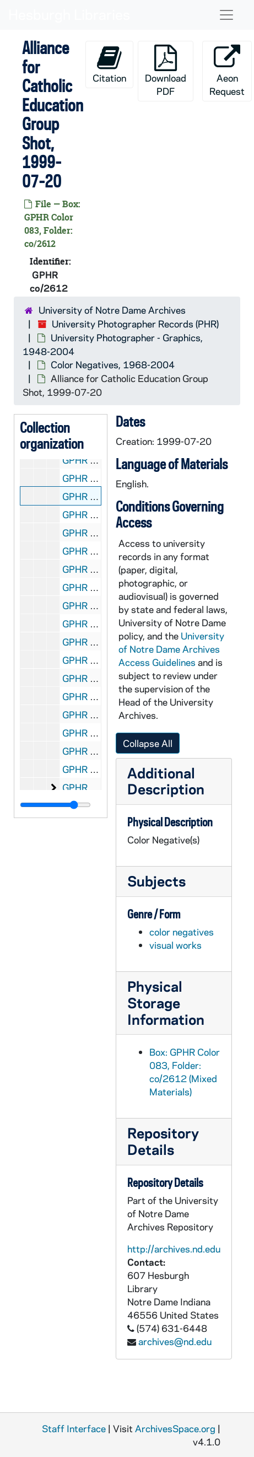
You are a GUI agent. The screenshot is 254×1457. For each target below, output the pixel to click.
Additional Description (165, 781)
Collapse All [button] (147, 743)
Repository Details (163, 1140)
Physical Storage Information (165, 1002)
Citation (109, 64)
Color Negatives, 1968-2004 (113, 364)
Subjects (156, 881)
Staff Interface (74, 1428)
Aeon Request (227, 71)
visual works (175, 945)
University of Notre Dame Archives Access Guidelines (171, 649)
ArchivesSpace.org (175, 1428)
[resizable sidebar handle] (55, 804)
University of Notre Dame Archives (112, 310)
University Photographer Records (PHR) (135, 324)
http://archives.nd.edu (173, 1249)
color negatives (181, 932)
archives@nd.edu (175, 1341)
